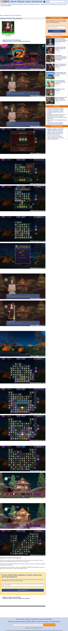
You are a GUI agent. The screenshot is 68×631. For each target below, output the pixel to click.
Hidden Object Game (37, 1)
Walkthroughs (20, 1)
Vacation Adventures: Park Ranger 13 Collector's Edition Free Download (61, 99)
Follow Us (34, 621)
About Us (22, 619)
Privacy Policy (59, 33)
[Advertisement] (34, 11)
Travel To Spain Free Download (54, 136)
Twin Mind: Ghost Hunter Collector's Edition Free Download (60, 48)
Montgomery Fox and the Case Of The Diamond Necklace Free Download (56, 115)
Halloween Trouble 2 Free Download (11, 40)
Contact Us (28, 619)
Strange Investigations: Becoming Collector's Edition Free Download (55, 130)
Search (65, 1)
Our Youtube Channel (54, 621)
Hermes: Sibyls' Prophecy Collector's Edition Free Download (55, 138)
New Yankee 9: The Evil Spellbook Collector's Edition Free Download (55, 123)
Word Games (8, 5)
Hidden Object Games (13, 4)
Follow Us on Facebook (14, 621)
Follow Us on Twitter (26, 621)
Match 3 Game (58, 91)
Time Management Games (33, 4)
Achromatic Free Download (53, 134)
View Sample (54, 33)
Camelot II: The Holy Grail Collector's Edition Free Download (60, 65)
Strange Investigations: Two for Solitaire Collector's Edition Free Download (61, 40)
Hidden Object (58, 42)
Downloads (13, 1)
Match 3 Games (23, 4)
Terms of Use (42, 619)
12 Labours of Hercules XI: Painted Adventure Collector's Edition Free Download (55, 112)
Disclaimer (49, 619)
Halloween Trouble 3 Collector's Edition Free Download (16, 41)
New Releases (4, 4)
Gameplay (28, 1)
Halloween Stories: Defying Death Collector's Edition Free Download (55, 133)
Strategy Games (44, 4)
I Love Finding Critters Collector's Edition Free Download (60, 82)
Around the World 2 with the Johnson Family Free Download (60, 74)
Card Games (59, 4)
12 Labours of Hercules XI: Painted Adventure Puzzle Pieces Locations (55, 109)
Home (17, 619)
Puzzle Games (52, 4)
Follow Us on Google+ (42, 621)
